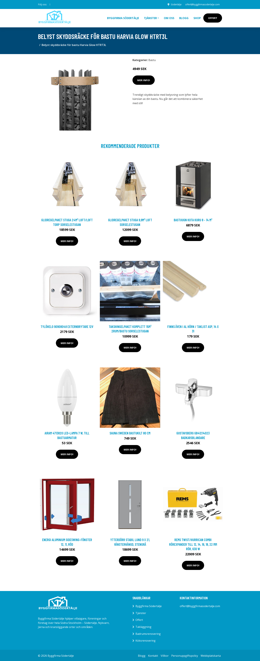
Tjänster (140, 612)
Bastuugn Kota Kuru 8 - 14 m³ (193, 219)
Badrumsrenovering (148, 633)
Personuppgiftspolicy (184, 655)
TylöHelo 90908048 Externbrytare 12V (67, 326)
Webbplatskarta (211, 655)
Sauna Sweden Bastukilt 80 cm (130, 432)
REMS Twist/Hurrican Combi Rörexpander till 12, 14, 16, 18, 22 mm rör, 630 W (193, 543)
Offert (212, 17)
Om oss (169, 17)
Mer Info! (143, 79)
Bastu (152, 59)
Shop (197, 17)
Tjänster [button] (150, 17)
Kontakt (153, 655)
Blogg (184, 17)
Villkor (165, 655)
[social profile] (50, 4)
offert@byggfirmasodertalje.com (201, 4)
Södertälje (174, 4)
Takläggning (143, 626)
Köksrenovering (145, 640)
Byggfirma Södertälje (123, 17)
